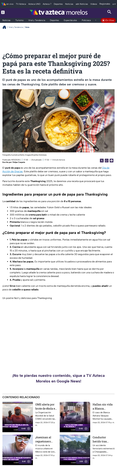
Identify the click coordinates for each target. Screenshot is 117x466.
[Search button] (109, 12)
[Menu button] (7, 12)
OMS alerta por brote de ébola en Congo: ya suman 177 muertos (46, 406)
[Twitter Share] (102, 160)
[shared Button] (106, 160)
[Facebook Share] (111, 160)
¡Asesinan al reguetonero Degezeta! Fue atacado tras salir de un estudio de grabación (44, 439)
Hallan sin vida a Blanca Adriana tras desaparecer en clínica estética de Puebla (103, 406)
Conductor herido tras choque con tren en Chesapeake (103, 439)
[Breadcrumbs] (5, 27)
